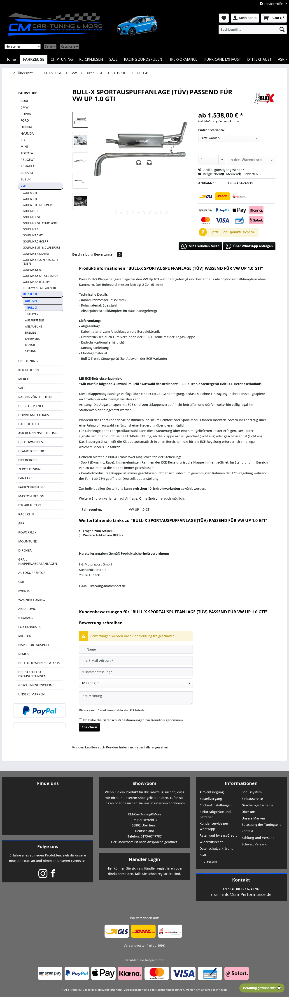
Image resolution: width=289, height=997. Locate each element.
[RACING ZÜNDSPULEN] (143, 59)
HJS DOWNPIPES (30, 442)
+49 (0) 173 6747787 (245, 889)
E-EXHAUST (26, 618)
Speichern (89, 727)
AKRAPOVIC (27, 609)
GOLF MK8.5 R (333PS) (37, 282)
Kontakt (247, 831)
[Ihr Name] (136, 649)
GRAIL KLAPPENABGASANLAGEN (37, 561)
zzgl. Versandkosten (226, 121)
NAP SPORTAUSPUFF (33, 645)
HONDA (26, 127)
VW (23, 186)
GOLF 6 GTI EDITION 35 (38, 205)
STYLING (30, 351)
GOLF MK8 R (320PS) (36, 254)
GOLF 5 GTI (30, 193)
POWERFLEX (27, 532)
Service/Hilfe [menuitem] (272, 4)
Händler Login (144, 859)
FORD (25, 120)
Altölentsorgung (212, 792)
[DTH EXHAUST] (259, 59)
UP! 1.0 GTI (30, 294)
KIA (23, 140)
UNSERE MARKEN (31, 694)
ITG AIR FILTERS (30, 505)
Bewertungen (108, 254)
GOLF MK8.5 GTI (33, 270)
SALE (22, 388)
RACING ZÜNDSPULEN (35, 397)
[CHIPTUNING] (61, 59)
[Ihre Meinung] (136, 697)
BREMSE (30, 333)
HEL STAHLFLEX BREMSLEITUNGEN (32, 674)
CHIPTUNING (28, 361)
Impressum (208, 861)
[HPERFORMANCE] (182, 59)
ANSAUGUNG (33, 326)
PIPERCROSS (27, 460)
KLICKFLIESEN (28, 370)
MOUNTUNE (27, 541)
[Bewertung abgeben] (136, 683)
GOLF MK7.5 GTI (33, 235)
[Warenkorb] (274, 18)
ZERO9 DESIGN (29, 469)
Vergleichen (209, 174)
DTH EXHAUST (28, 424)
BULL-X (32, 307)
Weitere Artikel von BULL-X (101, 535)
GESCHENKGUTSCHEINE (36, 685)
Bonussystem (252, 792)
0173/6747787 (151, 836)
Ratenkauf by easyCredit (218, 835)
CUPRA (26, 114)
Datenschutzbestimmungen (123, 720)
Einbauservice (252, 798)
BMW (24, 107)
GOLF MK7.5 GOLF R (35, 241)
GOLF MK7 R (31, 229)
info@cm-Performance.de (246, 894)
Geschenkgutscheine (257, 805)
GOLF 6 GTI (30, 199)
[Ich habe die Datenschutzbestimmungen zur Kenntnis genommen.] (80, 719)
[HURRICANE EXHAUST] (222, 59)
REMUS (23, 654)
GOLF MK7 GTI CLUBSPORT (40, 223)
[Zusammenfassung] (136, 671)
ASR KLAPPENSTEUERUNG (38, 433)
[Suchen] (282, 29)
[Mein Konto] (245, 18)
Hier (110, 868)
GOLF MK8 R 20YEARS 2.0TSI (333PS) (41, 261)
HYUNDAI (28, 133)
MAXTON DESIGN (31, 496)
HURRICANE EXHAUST (34, 415)
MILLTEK (32, 314)
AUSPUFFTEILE (34, 320)
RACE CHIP (26, 514)
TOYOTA (27, 153)
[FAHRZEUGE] (33, 59)
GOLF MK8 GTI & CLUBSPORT (41, 247)
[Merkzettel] (224, 18)
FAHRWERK (32, 339)
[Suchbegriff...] (253, 29)
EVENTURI (25, 591)
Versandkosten (133, 990)
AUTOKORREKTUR (31, 572)
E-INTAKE (25, 478)
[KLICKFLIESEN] (91, 59)
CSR (21, 581)
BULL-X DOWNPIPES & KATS (39, 663)
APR (21, 523)
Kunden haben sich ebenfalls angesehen (137, 747)
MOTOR (30, 345)
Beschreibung (82, 254)
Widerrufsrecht (211, 842)
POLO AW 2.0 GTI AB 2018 (39, 288)
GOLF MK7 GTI (32, 217)
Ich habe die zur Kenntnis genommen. (133, 720)
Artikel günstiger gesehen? (221, 170)
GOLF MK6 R (31, 211)
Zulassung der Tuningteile (261, 824)
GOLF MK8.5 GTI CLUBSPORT (41, 276)
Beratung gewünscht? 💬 (262, 988)
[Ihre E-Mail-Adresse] (136, 660)
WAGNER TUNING (31, 600)
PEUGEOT (28, 159)
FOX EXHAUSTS (29, 627)
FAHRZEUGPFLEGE (31, 487)
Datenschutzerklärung (216, 848)
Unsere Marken (253, 818)
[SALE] (113, 59)
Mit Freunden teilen (200, 246)
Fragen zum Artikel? (96, 531)
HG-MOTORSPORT (32, 451)
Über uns (249, 812)
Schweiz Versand (254, 844)
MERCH (23, 379)
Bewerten (248, 174)
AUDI (24, 101)
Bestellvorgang (211, 798)
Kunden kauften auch (88, 747)
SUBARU (27, 173)
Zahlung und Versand (258, 837)
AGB (203, 855)
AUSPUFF (31, 301)
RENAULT (28, 166)
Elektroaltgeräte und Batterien (215, 814)
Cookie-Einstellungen (216, 805)
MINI (24, 146)
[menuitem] (253, 29)
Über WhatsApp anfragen (249, 246)
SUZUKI (26, 179)
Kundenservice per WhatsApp (214, 826)
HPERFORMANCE (31, 406)
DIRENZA (25, 550)
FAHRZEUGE (27, 93)
